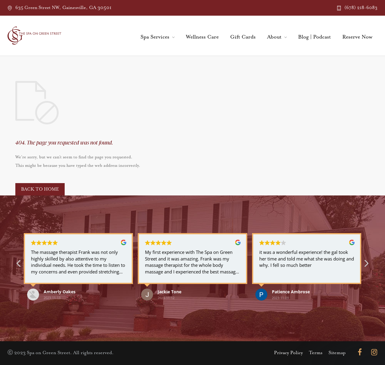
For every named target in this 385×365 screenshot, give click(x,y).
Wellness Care (202, 37)
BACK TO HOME (40, 189)
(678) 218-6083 (360, 7)
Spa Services (154, 37)
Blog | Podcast (314, 37)
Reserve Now (357, 37)
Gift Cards (243, 37)
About (274, 37)
